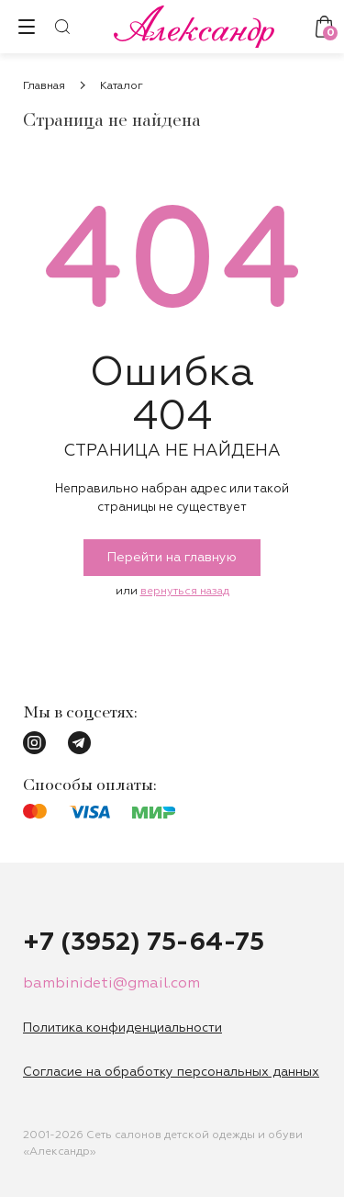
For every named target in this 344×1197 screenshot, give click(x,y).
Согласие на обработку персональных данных (171, 1072)
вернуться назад (184, 591)
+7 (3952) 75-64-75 (143, 942)
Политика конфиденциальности (122, 1028)
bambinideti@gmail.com (111, 984)
